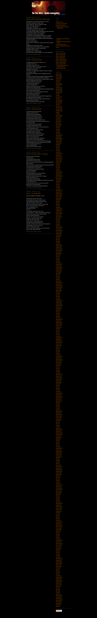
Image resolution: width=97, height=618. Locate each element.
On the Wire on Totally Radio (61, 23)
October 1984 (58, 83)
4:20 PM (39, 148)
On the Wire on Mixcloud (60, 25)
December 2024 (59, 581)
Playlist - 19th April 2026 (60, 54)
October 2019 (58, 486)
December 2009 (59, 305)
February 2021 (59, 511)
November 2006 (59, 248)
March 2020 (58, 494)
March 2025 (58, 586)
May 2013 (58, 368)
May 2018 (58, 460)
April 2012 (58, 348)
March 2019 (58, 475)
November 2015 (59, 414)
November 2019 (59, 488)
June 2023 (58, 554)
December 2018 (59, 471)
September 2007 (59, 264)
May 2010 (58, 313)
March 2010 (58, 310)
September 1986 (59, 90)
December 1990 (59, 107)
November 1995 (59, 115)
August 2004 (58, 207)
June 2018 (58, 462)
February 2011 (59, 327)
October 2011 (58, 339)
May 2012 (58, 350)
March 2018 (58, 457)
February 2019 (59, 474)
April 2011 (58, 330)
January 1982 (58, 75)
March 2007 (58, 254)
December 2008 (59, 287)
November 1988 (59, 99)
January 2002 (58, 159)
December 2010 (59, 323)
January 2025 (58, 583)
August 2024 (58, 575)
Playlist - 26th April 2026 (60, 53)
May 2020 (58, 497)
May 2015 (58, 405)
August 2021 (58, 520)
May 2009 (58, 294)
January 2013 (58, 362)
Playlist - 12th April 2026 (60, 56)
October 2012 (58, 357)
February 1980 (59, 73)
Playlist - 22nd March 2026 (61, 60)
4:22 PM (39, 231)
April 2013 (58, 366)
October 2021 (58, 523)
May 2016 (58, 423)
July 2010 (58, 316)
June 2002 (58, 167)
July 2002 (58, 168)
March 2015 (58, 402)
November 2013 (59, 377)
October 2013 (58, 376)
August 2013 (58, 373)
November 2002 (59, 175)
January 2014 (58, 380)
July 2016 (58, 426)
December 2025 (59, 600)
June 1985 (58, 86)
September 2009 (59, 300)
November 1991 (59, 109)
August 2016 (58, 428)
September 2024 (59, 577)
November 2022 (59, 543)
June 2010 (58, 314)
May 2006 (58, 239)
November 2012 (59, 359)
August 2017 (58, 446)
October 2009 (58, 302)
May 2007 (58, 257)
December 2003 (59, 195)
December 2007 (59, 268)
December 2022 (59, 544)
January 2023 (58, 546)
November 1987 (59, 96)
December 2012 (59, 360)
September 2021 (59, 521)
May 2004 (58, 202)
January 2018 (58, 454)
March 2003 (58, 181)
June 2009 (58, 296)
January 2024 (58, 564)
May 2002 (58, 165)
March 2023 (58, 549)
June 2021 (58, 517)
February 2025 (59, 584)
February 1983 (59, 78)
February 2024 (59, 566)
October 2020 (58, 505)
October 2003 (58, 192)
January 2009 (58, 288)
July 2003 (58, 187)
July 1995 (58, 113)
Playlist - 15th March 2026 (61, 62)
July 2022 (58, 537)
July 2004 (58, 205)
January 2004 (58, 196)
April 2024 (58, 569)
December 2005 (59, 231)
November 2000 (59, 138)
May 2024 (58, 570)
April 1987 (58, 93)
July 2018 (58, 463)
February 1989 (59, 103)
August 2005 (58, 225)
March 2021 (58, 512)
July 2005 (58, 224)
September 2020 (59, 503)
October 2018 (58, 468)
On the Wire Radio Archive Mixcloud (63, 45)
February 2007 (59, 253)
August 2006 (58, 244)
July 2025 (58, 592)
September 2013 (59, 374)
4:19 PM (39, 103)
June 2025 (58, 590)
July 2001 (58, 150)
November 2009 (59, 303)
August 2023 (58, 557)
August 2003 (58, 188)
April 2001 (58, 145)
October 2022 (58, 541)
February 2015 (59, 400)
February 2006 (59, 234)
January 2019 (58, 472)
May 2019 (58, 478)
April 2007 (58, 256)
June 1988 (58, 98)
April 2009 (58, 293)
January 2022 (58, 528)
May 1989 (58, 104)
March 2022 (58, 531)
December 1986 (59, 92)
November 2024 (59, 580)
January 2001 (58, 141)
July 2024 (58, 574)
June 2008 (58, 277)
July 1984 (58, 81)
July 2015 (58, 408)
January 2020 (58, 491)
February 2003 (59, 179)
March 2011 (58, 328)
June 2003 (58, 185)
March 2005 (58, 218)
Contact (57, 47)
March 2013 (58, 365)
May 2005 (58, 221)
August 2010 (58, 317)
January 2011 (58, 325)
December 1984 (59, 84)
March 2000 (58, 126)
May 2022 (58, 534)
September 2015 (59, 411)
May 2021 (58, 515)
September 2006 (59, 245)
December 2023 (59, 563)
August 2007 (58, 262)
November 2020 (59, 506)
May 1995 (58, 112)
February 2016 (59, 419)
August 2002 (58, 170)
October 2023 (58, 560)
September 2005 (59, 227)
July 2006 (58, 242)
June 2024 (58, 572)
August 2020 (58, 501)
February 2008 (59, 271)
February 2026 (59, 603)
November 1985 (59, 87)
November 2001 (59, 156)
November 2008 (59, 285)
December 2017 (59, 452)
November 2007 (59, 267)
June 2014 (58, 388)
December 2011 (59, 342)
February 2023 (59, 547)
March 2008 (58, 273)
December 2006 (59, 250)
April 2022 (58, 532)
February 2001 (59, 142)
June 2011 (58, 333)
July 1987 (58, 95)
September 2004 (59, 208)
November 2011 (59, 340)
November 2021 (59, 524)
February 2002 (59, 161)
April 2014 (58, 385)
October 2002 (58, 173)
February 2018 (59, 455)
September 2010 (59, 319)
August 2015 (58, 409)
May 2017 (58, 442)
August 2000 (58, 133)
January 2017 (58, 435)
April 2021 (58, 514)
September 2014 (59, 392)
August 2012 (58, 354)
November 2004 (59, 211)
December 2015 (59, 415)
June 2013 (58, 370)
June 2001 (58, 149)
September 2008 (59, 282)
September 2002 (59, 172)
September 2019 (59, 485)
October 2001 (58, 155)
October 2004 (58, 210)
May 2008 (58, 276)
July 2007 (58, 261)
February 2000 (59, 124)
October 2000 (58, 136)
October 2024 (58, 578)
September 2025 (59, 595)
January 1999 (58, 121)
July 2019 (58, 481)
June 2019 (58, 480)
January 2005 (58, 215)
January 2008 (58, 270)
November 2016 (59, 432)
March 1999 (58, 122)
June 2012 (58, 351)
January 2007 (58, 251)
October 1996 (58, 119)
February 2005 (59, 216)
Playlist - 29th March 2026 (61, 59)
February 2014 (59, 382)
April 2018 (58, 458)
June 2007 (58, 259)
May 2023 (58, 552)
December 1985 (59, 89)
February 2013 (59, 363)
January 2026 (58, 601)
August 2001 (58, 152)
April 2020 (58, 495)
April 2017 (58, 440)
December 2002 (59, 176)
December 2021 (59, 526)
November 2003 (59, 193)
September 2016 (59, 429)
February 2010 (59, 308)
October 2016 (58, 431)
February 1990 (59, 106)
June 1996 (58, 118)
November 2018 (59, 469)
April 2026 (58, 606)
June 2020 (58, 498)
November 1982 (59, 76)
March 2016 (58, 420)
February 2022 (59, 529)
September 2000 (59, 135)
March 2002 (58, 162)
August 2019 (58, 483)
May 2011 (58, 331)
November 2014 (59, 396)
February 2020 (59, 492)
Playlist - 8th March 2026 (61, 63)
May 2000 (58, 129)
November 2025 (59, 598)
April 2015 (58, 403)
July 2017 (58, 445)
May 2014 (58, 386)
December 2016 (59, 434)
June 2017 (58, 443)
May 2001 (58, 147)
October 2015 (58, 412)
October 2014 (58, 394)
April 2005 (58, 219)
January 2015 (58, 399)
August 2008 (58, 280)
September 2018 (59, 466)
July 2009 (58, 297)
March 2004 (58, 199)
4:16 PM (39, 54)
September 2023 (59, 558)
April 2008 (58, 274)
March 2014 (58, 383)
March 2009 (58, 291)
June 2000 (58, 130)
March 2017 (58, 438)
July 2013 (58, 371)
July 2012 (58, 353)
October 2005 (58, 228)
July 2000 (58, 132)
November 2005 (59, 230)
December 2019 (59, 489)
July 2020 (58, 500)
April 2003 (58, 182)
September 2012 (59, 356)
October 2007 (58, 265)
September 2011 (59, 337)
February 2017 (59, 437)
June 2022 (58, 535)
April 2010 (58, 311)
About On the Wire (59, 22)
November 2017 (59, 451)
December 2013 (59, 379)
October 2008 (58, 284)
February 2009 (59, 290)
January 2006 (58, 233)
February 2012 (59, 345)
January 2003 (58, 178)
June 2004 (58, 204)
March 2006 (58, 236)
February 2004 (59, 198)
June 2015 (58, 406)
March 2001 (58, 144)
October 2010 (58, 320)
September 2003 (59, 190)
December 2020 (59, 508)
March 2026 (58, 604)
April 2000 (58, 127)
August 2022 (58, 538)
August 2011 (58, 336)
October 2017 (58, 449)
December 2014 (59, 397)
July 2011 (58, 334)
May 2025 (58, 589)
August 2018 (58, 465)
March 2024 (58, 567)
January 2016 (58, 417)
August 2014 (58, 391)
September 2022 (59, 540)
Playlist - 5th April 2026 (60, 57)
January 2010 (58, 307)
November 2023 (59, 561)
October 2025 (58, 597)
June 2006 (58, 241)
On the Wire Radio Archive (61, 44)
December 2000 (59, 139)
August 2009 (58, 299)
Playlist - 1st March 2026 (60, 68)
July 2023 (58, 555)
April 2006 (58, 238)
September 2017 (59, 448)
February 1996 (59, 116)
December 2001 (59, 158)
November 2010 (59, 322)
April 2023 (58, 551)
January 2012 (58, 343)
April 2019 (58, 477)
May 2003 (58, 184)
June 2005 (58, 222)
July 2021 (58, 518)
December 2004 (59, 213)
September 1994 (59, 110)
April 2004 (58, 201)
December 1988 (59, 101)
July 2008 (58, 279)
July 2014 (58, 389)
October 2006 (58, 247)
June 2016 (58, 425)
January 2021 (58, 509)
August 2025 (58, 593)
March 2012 (58, 346)
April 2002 (58, 164)
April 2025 (58, 587)
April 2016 (58, 422)
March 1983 (58, 80)
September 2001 (59, 153)
